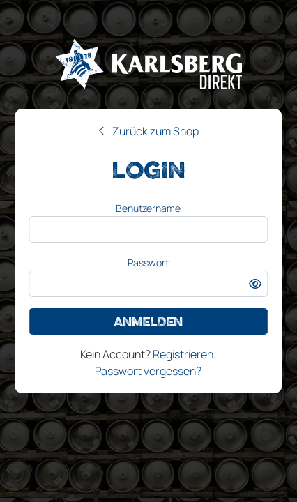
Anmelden (148, 321)
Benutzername (148, 208)
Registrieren (183, 354)
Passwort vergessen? (148, 371)
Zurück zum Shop (155, 131)
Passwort (148, 262)
